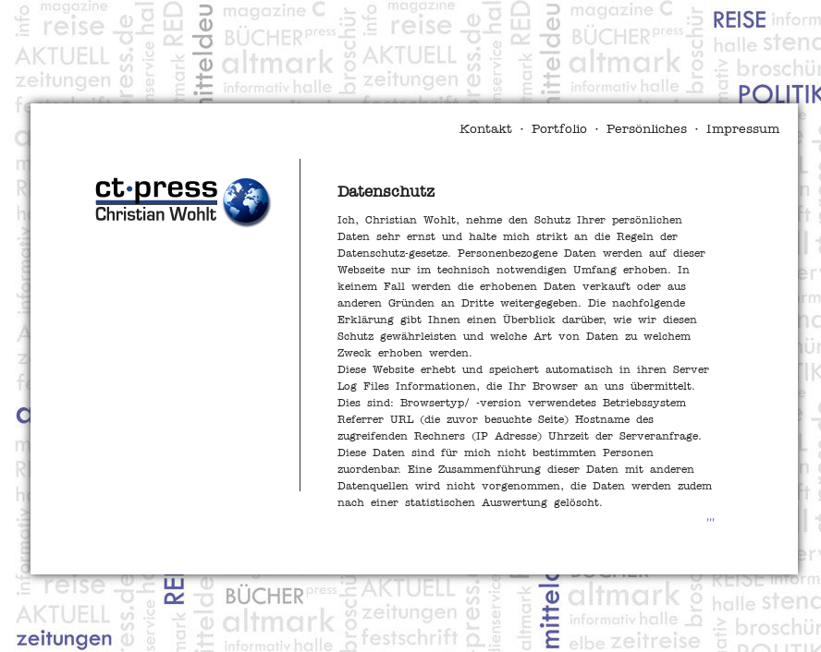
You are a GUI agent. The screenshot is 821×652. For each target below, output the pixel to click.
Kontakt (486, 130)
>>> (710, 520)
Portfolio (559, 130)
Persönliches (647, 130)
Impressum (742, 130)
